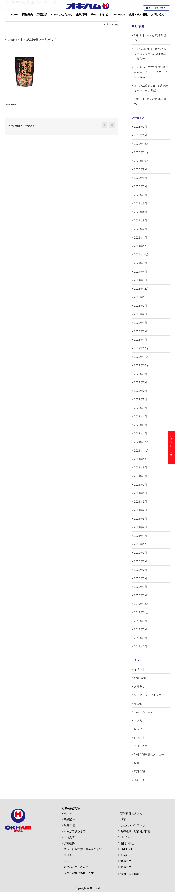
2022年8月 (140, 382)
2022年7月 (140, 391)
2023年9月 (140, 305)
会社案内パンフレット (134, 825)
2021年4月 (140, 510)
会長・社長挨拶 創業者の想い (83, 849)
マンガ (138, 720)
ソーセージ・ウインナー (149, 695)
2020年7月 (140, 570)
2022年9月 (140, 374)
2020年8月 (140, 561)
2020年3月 (140, 595)
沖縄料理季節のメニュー (149, 754)
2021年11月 (141, 450)
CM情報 (125, 837)
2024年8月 (140, 263)
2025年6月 (140, 195)
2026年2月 (140, 126)
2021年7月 (140, 484)
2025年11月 (141, 152)
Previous (112, 24)
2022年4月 (140, 416)
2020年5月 (140, 587)
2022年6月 (140, 399)
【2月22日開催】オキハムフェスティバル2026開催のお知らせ (150, 54)
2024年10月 (141, 254)
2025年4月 (140, 212)
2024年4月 (140, 271)
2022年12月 (141, 348)
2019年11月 (141, 612)
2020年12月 (141, 544)
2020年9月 (140, 553)
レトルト (139, 737)
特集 (136, 763)
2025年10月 (141, 161)
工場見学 (69, 837)
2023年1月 (140, 340)
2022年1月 (140, 433)
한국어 (124, 855)
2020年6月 (140, 578)
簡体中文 (125, 867)
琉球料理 (139, 771)
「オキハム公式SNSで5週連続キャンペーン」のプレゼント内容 (151, 72)
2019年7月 (140, 629)
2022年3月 (140, 425)
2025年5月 (140, 203)
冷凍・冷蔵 (141, 746)
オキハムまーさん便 (76, 867)
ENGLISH (126, 849)
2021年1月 (140, 536)
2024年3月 (140, 280)
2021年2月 (140, 527)
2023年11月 (141, 297)
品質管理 (69, 825)
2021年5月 (140, 501)
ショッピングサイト (156, 8)
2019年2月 (140, 646)
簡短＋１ (139, 780)
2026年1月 (140, 135)
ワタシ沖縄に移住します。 (80, 873)
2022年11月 (141, 357)
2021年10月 (141, 459)
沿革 (123, 819)
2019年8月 (140, 621)
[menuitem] (14, 14)
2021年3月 (140, 518)
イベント (139, 669)
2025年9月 (140, 169)
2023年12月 (141, 289)
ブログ (68, 855)
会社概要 (69, 843)
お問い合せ (127, 843)
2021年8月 (140, 476)
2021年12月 (141, 442)
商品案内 (69, 819)
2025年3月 (140, 220)
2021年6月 (140, 493)
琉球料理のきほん (131, 813)
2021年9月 (140, 467)
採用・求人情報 (130, 874)
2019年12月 (141, 604)
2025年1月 (140, 237)
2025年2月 (140, 229)
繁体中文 (125, 861)
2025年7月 (140, 186)
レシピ (138, 729)
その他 (138, 703)
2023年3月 (140, 323)
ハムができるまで (75, 831)
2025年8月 (140, 178)
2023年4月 (140, 314)
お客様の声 (141, 678)
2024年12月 (141, 246)
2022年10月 (141, 365)
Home (68, 813)
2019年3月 (140, 638)
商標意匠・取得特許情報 (135, 831)
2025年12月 (141, 144)
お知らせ (139, 686)
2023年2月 (140, 331)
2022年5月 (140, 408)
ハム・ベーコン (143, 712)
